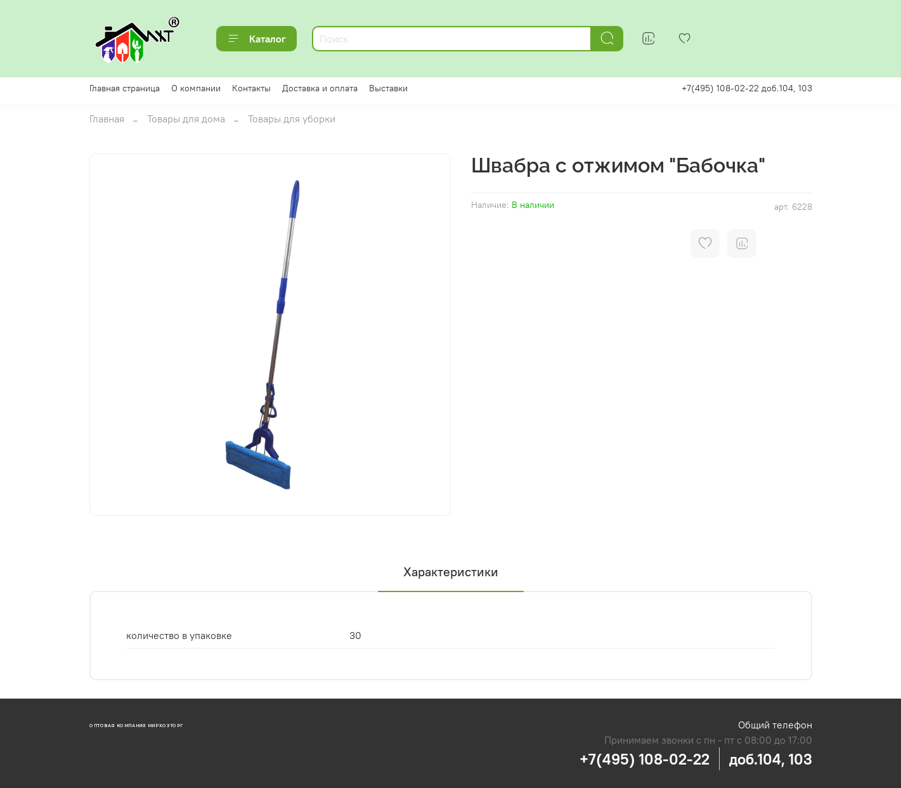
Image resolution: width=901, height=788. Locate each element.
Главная (106, 118)
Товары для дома (186, 118)
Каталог (256, 38)
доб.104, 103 (770, 758)
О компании (196, 88)
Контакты (251, 88)
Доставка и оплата (320, 88)
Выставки (388, 88)
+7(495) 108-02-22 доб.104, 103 (747, 88)
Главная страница (124, 88)
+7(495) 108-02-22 (645, 758)
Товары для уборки (291, 118)
